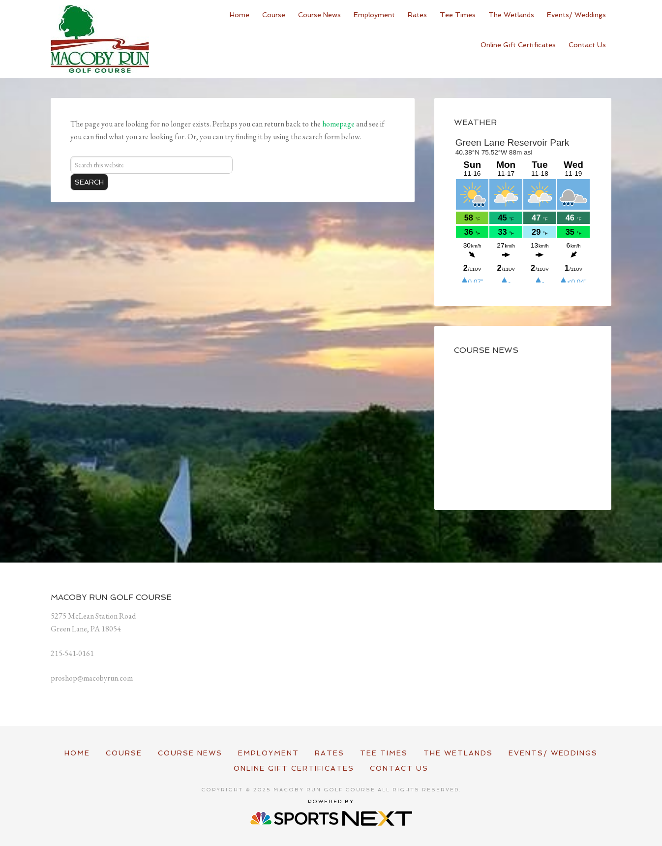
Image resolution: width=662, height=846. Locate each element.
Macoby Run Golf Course (100, 39)
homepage (338, 124)
